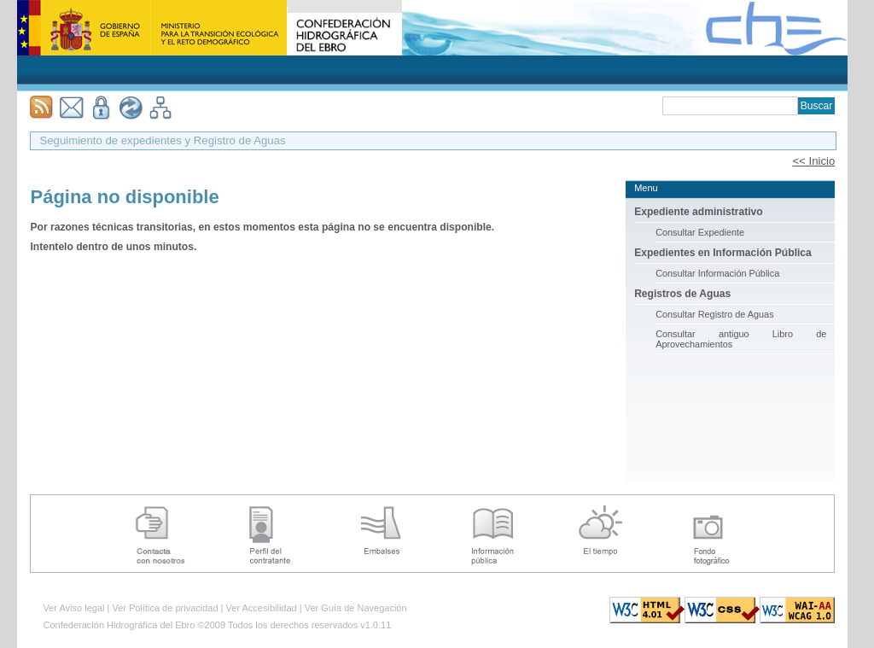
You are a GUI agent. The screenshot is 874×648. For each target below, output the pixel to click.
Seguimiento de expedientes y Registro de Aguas (162, 140)
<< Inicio (813, 161)
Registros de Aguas (682, 294)
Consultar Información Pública (717, 273)
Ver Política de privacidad (165, 608)
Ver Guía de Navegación (356, 608)
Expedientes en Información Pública (723, 253)
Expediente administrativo (698, 212)
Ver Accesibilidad (261, 608)
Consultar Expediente (700, 232)
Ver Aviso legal (73, 608)
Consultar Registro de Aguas (714, 314)
